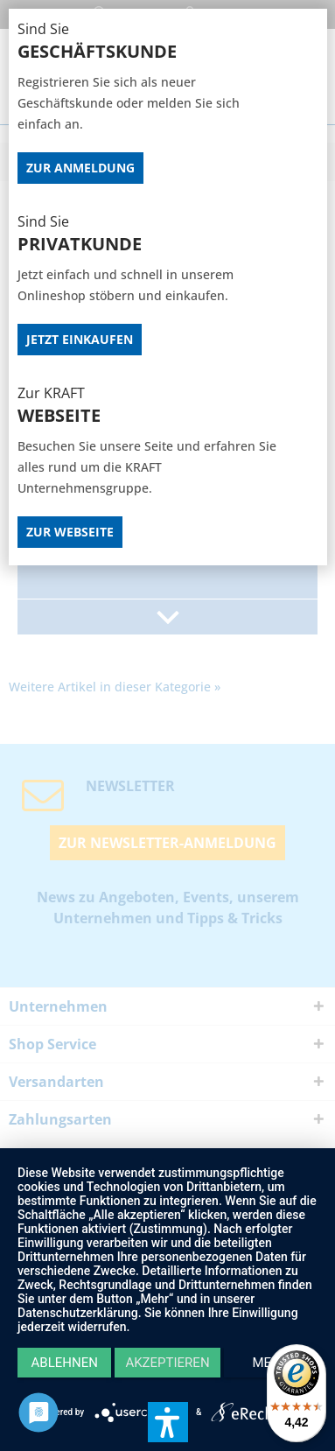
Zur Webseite (70, 531)
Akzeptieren (167, 1362)
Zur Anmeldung (80, 167)
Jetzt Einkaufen (79, 339)
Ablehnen (64, 1362)
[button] (168, 1422)
